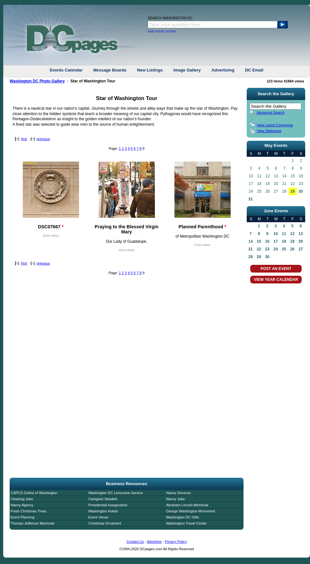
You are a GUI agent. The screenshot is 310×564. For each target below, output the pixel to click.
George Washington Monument (190, 511)
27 (300, 249)
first (24, 139)
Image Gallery (187, 70)
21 (250, 249)
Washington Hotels (103, 511)
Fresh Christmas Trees (28, 511)
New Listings (150, 70)
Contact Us (135, 541)
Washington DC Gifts (182, 517)
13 (300, 233)
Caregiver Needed (102, 499)
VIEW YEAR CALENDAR (276, 279)
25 (284, 249)
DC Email (254, 70)
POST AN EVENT (276, 268)
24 (275, 249)
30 (300, 191)
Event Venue (98, 517)
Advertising (223, 70)
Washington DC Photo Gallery (37, 81)
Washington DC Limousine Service (115, 493)
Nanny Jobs (175, 499)
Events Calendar (66, 70)
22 (259, 249)
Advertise (154, 541)
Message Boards (109, 70)
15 (259, 241)
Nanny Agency (22, 505)
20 (300, 241)
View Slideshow (269, 131)
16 (267, 241)
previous (43, 139)
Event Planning (22, 517)
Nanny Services (178, 493)
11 (284, 233)
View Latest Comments (275, 125)
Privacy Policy (176, 541)
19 (292, 241)
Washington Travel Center (186, 523)
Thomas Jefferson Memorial (32, 523)
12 (292, 233)
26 (292, 249)
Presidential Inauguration (108, 505)
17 (275, 241)
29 (292, 191)
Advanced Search (271, 112)
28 (250, 257)
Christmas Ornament (104, 523)
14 (250, 241)
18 (284, 241)
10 (275, 233)
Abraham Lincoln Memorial (187, 505)
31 (250, 199)
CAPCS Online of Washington (34, 493)
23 (267, 249)
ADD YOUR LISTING (162, 31)
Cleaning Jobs (22, 499)
